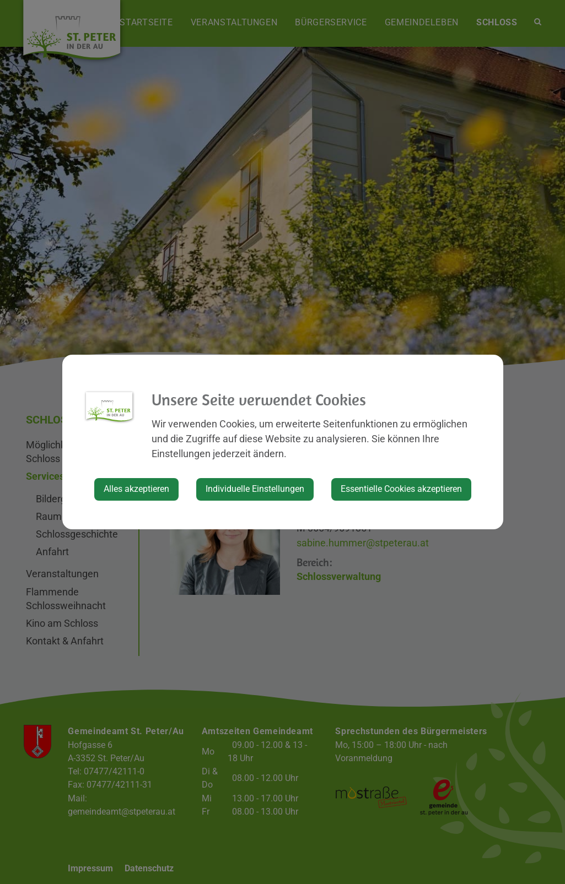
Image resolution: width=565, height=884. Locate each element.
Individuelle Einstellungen (255, 489)
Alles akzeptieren (136, 489)
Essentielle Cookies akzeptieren (401, 489)
